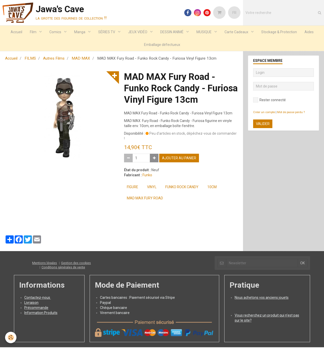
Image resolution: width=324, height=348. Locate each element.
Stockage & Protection (279, 32)
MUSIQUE (204, 32)
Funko (147, 176)
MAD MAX (81, 59)
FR (234, 13)
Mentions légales (44, 264)
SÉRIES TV (107, 32)
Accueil (16, 32)
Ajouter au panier (179, 159)
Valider (263, 125)
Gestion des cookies (76, 264)
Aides (309, 32)
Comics (55, 32)
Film (33, 32)
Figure (132, 188)
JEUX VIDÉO (138, 32)
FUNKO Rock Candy (181, 188)
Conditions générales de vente (63, 268)
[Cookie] (10, 337)
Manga (80, 32)
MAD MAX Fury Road (145, 199)
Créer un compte (264, 113)
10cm (212, 188)
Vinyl (151, 188)
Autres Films (54, 59)
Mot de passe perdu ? (291, 113)
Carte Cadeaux (237, 32)
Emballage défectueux (162, 45)
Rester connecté (269, 100)
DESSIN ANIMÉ (172, 32)
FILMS (30, 59)
